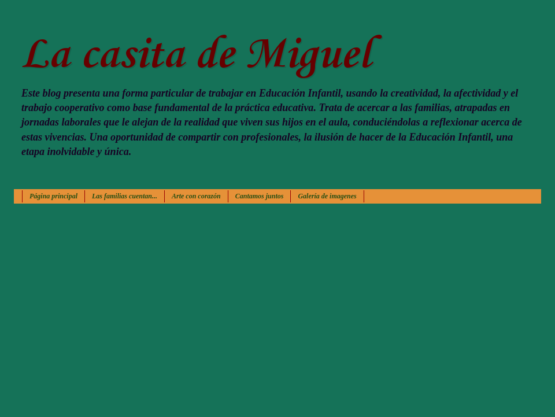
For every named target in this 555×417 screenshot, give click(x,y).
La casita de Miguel (195, 55)
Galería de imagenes (327, 196)
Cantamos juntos (259, 196)
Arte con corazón (196, 196)
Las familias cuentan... (124, 196)
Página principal (53, 196)
